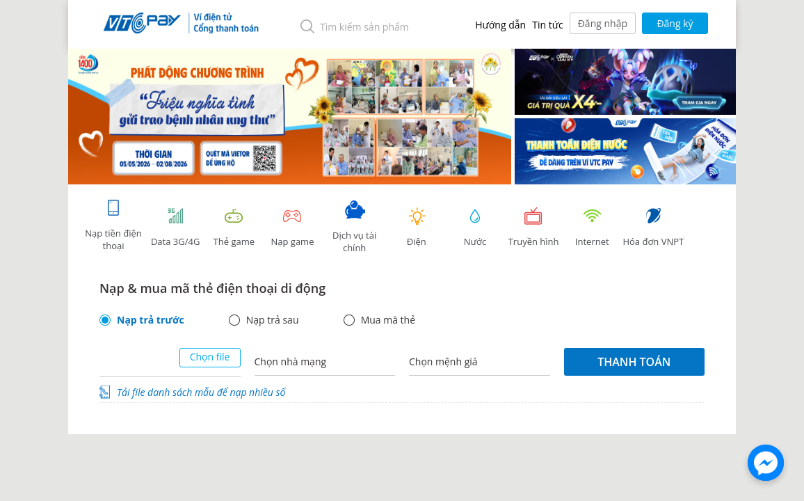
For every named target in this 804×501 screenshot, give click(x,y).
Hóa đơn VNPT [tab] (653, 227)
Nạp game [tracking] (292, 227)
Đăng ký (675, 23)
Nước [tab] (475, 227)
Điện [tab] (416, 227)
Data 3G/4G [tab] (175, 227)
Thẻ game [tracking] (234, 227)
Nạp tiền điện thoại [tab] (113, 225)
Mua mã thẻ (388, 320)
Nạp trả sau (272, 320)
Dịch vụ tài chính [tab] (355, 227)
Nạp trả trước (150, 320)
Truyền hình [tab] (533, 227)
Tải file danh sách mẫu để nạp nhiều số (201, 392)
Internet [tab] (592, 227)
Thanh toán (633, 361)
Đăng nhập (602, 23)
